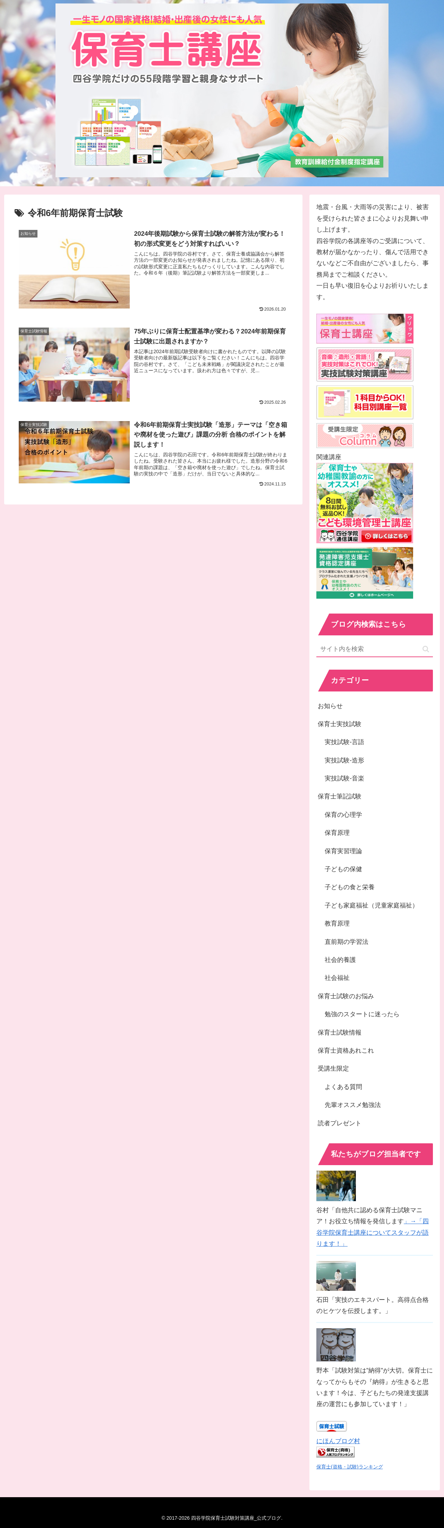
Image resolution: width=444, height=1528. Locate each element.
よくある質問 (343, 1086)
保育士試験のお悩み (346, 996)
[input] (374, 649)
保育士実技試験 (339, 724)
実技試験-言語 (344, 742)
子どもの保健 (343, 869)
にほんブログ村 (338, 1441)
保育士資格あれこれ (346, 1050)
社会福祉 (337, 977)
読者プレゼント (339, 1123)
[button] (426, 649)
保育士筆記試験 (339, 796)
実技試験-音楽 (344, 778)
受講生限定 (333, 1068)
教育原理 (337, 923)
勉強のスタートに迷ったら (362, 1014)
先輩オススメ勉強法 (353, 1104)
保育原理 (337, 832)
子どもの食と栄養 (350, 887)
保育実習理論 (343, 851)
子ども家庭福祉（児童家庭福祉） (371, 905)
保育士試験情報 (339, 1032)
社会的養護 (340, 959)
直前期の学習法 (346, 941)
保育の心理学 (343, 814)
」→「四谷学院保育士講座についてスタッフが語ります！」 (372, 1232)
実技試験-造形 (344, 760)
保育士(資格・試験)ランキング (349, 1466)
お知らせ (330, 706)
